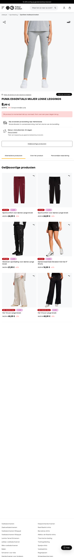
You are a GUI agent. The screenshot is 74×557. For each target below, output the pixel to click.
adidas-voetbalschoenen (11, 542)
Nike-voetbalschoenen (10, 545)
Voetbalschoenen (8, 524)
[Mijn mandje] (69, 8)
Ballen (4, 549)
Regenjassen (42, 552)
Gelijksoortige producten (37, 144)
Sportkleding (13, 15)
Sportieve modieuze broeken (29, 15)
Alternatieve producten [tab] (13, 155)
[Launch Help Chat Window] (66, 547)
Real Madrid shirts (44, 527)
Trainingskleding (44, 542)
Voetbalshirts (42, 549)
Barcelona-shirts (44, 531)
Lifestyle (4, 15)
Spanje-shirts (42, 545)
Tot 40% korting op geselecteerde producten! (37, 2)
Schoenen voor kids (9, 552)
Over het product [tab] (36, 155)
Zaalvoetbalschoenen (9, 527)
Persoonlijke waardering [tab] (60, 155)
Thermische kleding (45, 538)
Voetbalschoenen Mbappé (11, 531)
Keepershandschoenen (46, 524)
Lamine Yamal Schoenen (10, 538)
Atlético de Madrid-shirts (47, 534)
